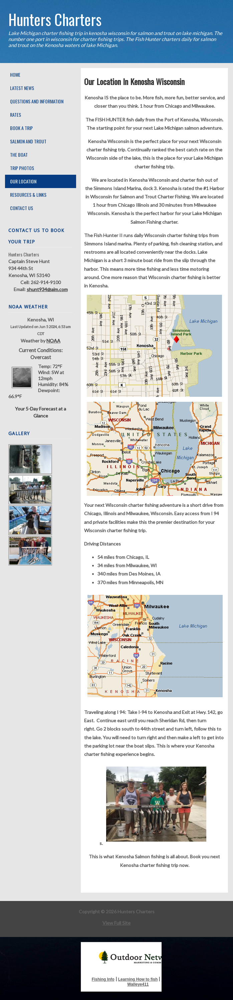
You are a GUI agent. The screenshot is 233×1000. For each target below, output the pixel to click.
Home (15, 74)
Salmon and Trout (28, 141)
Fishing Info (103, 979)
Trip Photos (22, 167)
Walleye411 (138, 984)
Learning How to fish (138, 979)
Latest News (22, 87)
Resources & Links (28, 194)
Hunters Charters (54, 19)
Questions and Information (36, 101)
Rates (15, 114)
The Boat (19, 154)
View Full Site (116, 923)
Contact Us (21, 207)
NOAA (53, 340)
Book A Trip (21, 127)
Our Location (23, 181)
